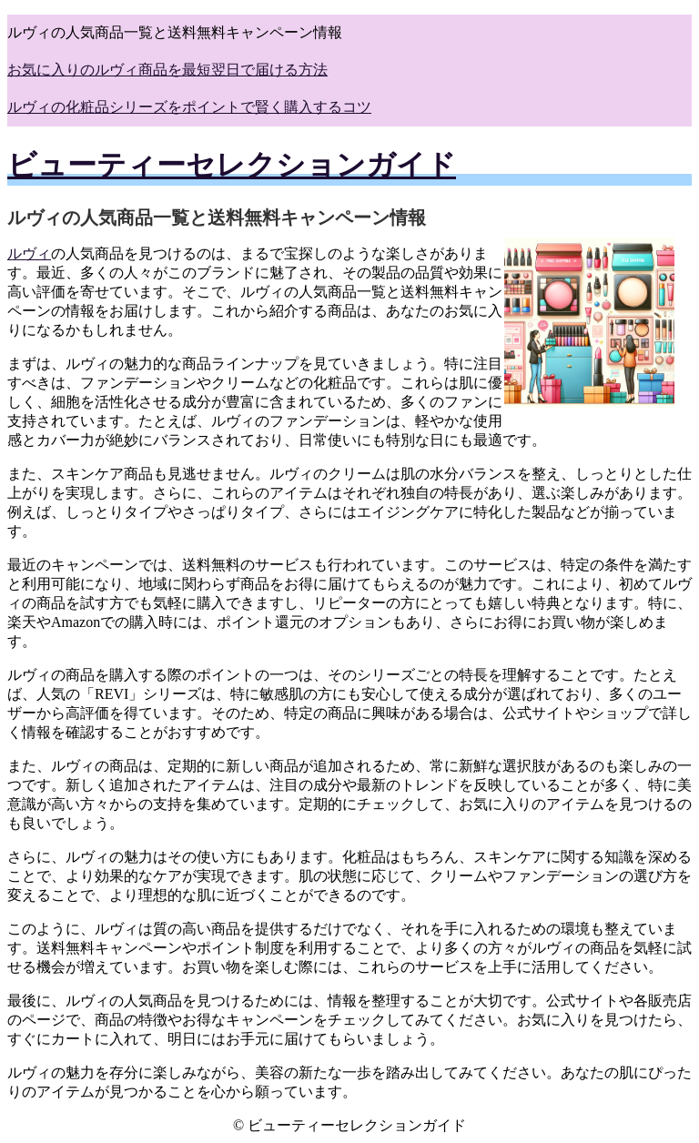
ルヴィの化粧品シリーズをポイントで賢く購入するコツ (189, 107)
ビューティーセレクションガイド (231, 164)
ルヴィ (29, 253)
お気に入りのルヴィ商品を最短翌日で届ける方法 (167, 69)
